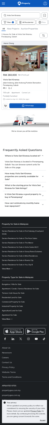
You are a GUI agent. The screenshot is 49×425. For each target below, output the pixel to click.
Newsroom (7, 352)
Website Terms (9, 372)
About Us (6, 348)
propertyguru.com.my (11, 390)
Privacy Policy (8, 367)
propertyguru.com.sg (11, 395)
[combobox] (23, 15)
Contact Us (7, 362)
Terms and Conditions (12, 377)
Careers (5, 357)
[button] (3, 28)
